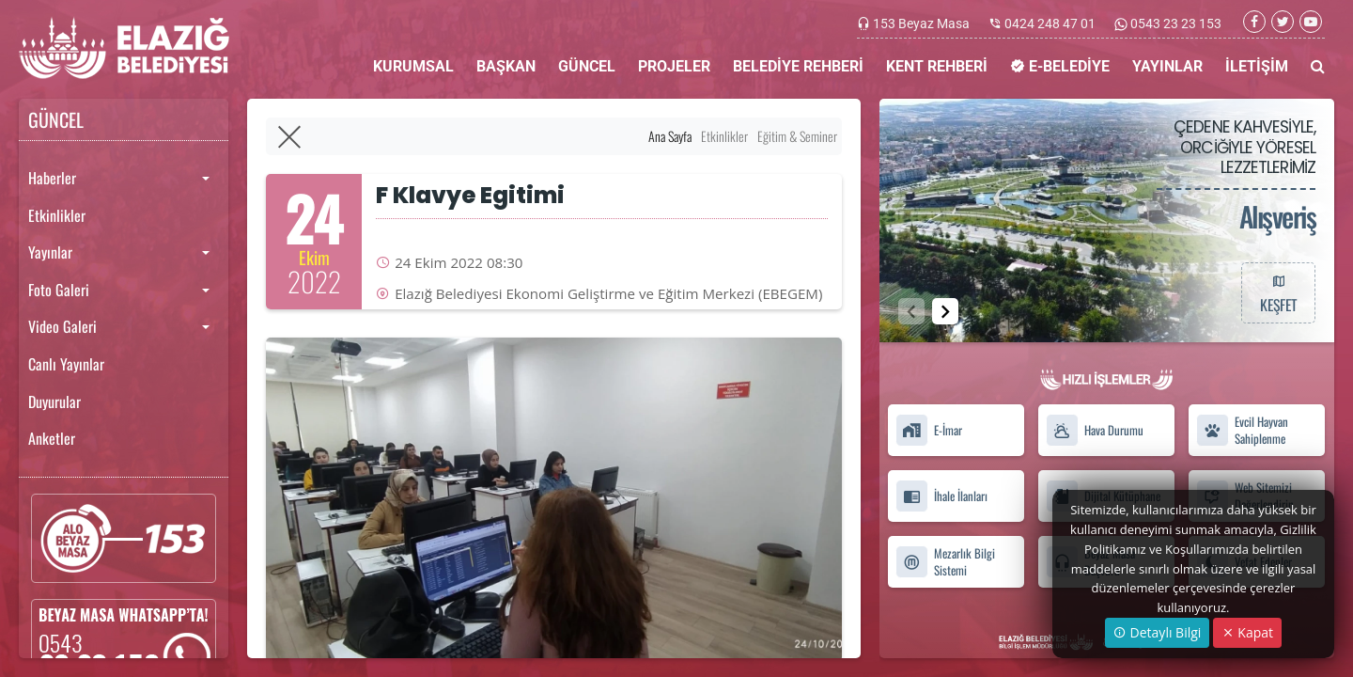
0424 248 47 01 (1050, 23)
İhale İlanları (941, 496)
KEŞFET (1278, 292)
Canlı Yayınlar (66, 364)
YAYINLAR (1167, 66)
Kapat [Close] (1247, 632)
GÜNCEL (586, 66)
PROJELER (674, 66)
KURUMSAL (413, 66)
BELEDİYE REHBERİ (798, 66)
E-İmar (928, 430)
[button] (945, 311)
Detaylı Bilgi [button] (1157, 632)
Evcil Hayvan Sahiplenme (1242, 431)
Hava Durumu (1094, 430)
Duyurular (54, 401)
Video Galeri (62, 326)
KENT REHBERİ (937, 66)
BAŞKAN (506, 66)
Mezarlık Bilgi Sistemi (945, 561)
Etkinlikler (57, 215)
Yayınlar (50, 252)
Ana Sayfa (670, 136)
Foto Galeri (58, 289)
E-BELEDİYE (1060, 66)
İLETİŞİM (1256, 66)
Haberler (52, 177)
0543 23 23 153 (1174, 23)
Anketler (51, 438)
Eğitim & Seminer (797, 136)
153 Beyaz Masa (921, 23)
